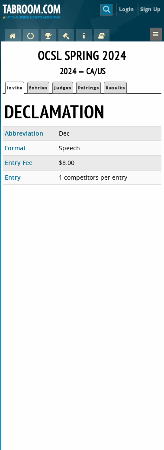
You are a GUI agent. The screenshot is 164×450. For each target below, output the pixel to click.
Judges (62, 88)
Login (126, 9)
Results (115, 88)
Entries (38, 88)
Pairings (88, 88)
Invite (15, 88)
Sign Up (150, 9)
